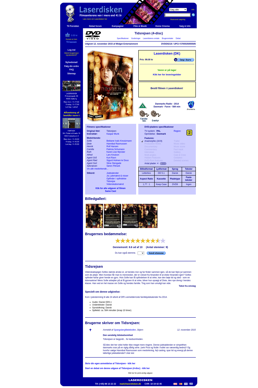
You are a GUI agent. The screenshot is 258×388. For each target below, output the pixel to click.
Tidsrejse (111, 181)
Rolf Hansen (112, 146)
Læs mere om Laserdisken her (95, 19)
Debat (178, 38)
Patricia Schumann (116, 149)
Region (177, 131)
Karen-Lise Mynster (116, 152)
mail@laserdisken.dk (130, 384)
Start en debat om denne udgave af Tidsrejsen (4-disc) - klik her (117, 368)
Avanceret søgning (179, 19)
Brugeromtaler (167, 38)
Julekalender (113, 173)
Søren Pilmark (113, 166)
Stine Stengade (114, 163)
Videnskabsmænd (115, 184)
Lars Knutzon (113, 155)
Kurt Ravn (111, 157)
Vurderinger (136, 38)
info (193, 10)
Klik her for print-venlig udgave (140, 373)
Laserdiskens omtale (151, 38)
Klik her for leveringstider (167, 74)
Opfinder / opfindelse (116, 178)
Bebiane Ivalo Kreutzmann (119, 141)
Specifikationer (123, 38)
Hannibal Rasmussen (117, 143)
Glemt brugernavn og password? (71, 54)
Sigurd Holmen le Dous (118, 160)
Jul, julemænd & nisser (117, 175)
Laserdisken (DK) (167, 53)
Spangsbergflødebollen (125, 330)
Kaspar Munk (113, 134)
